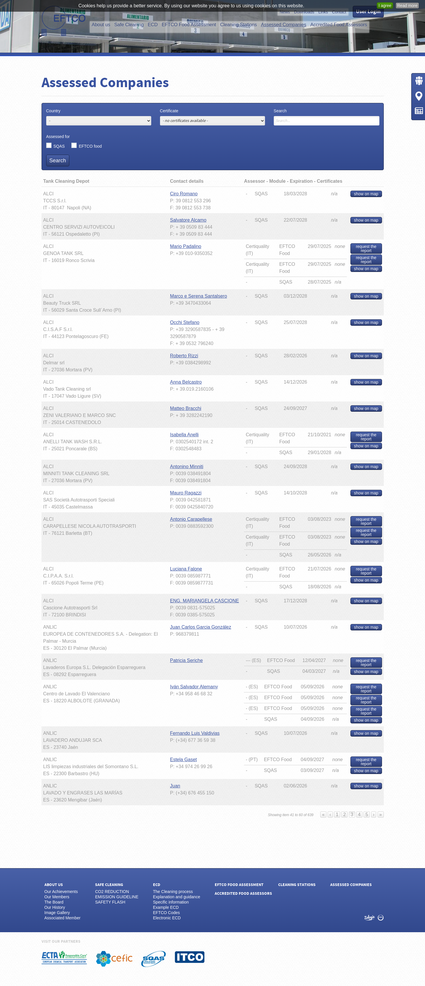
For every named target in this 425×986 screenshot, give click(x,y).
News (285, 12)
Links (323, 12)
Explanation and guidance (176, 896)
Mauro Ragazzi (186, 492)
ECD (153, 24)
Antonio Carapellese (191, 519)
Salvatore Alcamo (188, 220)
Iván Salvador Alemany (194, 686)
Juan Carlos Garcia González (200, 627)
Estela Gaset (183, 759)
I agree (384, 5)
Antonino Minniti (186, 466)
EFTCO (63, 21)
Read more (407, 5)
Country (53, 110)
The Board (53, 902)
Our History (54, 907)
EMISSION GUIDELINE (116, 896)
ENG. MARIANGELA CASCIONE (204, 600)
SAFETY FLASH (110, 902)
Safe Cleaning (129, 24)
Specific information (171, 902)
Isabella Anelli (184, 434)
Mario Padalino (185, 246)
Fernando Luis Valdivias (195, 733)
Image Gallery (57, 912)
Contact (339, 12)
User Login (368, 11)
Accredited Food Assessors (338, 24)
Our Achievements (61, 891)
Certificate (169, 110)
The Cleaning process (173, 891)
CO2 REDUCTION (112, 891)
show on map (366, 194)
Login (418, 80)
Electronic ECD (167, 918)
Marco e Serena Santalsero (198, 296)
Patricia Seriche (186, 660)
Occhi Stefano (184, 322)
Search (280, 110)
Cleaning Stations (238, 24)
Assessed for (58, 136)
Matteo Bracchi (185, 408)
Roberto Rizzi (184, 355)
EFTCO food (90, 146)
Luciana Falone (186, 568)
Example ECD (166, 907)
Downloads (304, 12)
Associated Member (62, 918)
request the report (366, 248)
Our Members (57, 896)
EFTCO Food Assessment (189, 24)
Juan (175, 785)
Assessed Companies (283, 24)
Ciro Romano (183, 193)
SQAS (59, 146)
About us (101, 24)
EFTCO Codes (166, 912)
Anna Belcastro (186, 382)
